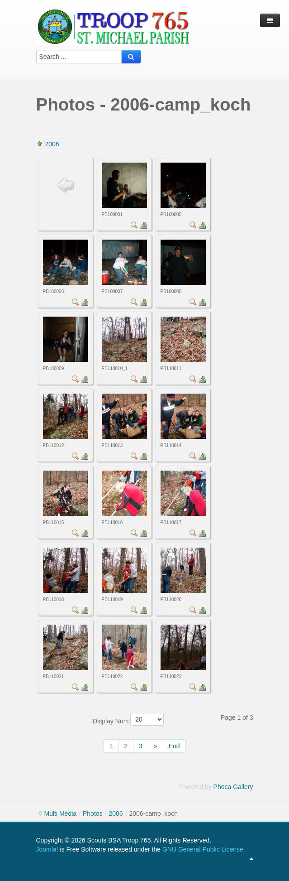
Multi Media (60, 813)
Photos (93, 813)
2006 (52, 144)
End (174, 746)
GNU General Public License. (203, 849)
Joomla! (47, 849)
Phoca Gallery (233, 786)
